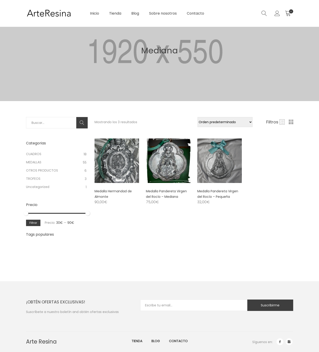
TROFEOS (33, 178)
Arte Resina (41, 341)
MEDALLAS (33, 162)
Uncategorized (37, 187)
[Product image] (117, 160)
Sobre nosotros (163, 13)
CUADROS (33, 154)
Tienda (115, 13)
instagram (289, 341)
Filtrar (33, 223)
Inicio (94, 13)
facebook (280, 341)
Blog (135, 13)
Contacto (195, 13)
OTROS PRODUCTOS (42, 170)
